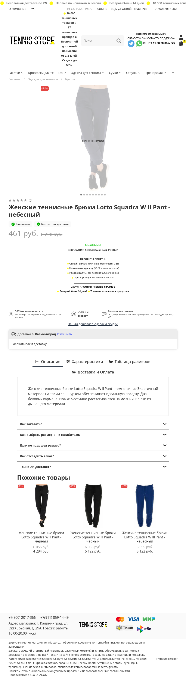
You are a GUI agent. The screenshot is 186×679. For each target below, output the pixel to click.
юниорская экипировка (40, 667)
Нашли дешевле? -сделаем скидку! (93, 324)
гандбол (141, 659)
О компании (18, 9)
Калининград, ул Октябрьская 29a (121, 9)
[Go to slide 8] (102, 194)
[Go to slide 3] (87, 194)
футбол (62, 659)
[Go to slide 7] (99, 194)
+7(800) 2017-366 (165, 9)
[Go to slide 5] (93, 194)
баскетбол (49, 659)
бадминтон (89, 659)
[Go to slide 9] (105, 194)
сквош (130, 659)
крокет (40, 663)
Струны (133, 73)
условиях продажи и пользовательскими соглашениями (92, 671)
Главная (15, 79)
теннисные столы (111, 663)
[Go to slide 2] (84, 194)
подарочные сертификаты (100, 667)
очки (73, 663)
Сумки (115, 73)
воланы (64, 663)
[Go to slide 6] (96, 194)
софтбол (51, 663)
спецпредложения (70, 667)
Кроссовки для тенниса (47, 73)
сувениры (130, 663)
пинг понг (27, 663)
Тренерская (155, 73)
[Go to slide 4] (90, 194)
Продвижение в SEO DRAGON (28, 675)
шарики (92, 663)
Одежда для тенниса (88, 73)
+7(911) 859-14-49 (54, 617)
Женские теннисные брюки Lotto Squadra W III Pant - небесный (144, 537)
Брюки (70, 79)
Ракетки (16, 73)
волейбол (74, 659)
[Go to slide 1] (81, 194)
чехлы (82, 663)
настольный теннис (111, 659)
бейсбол (14, 663)
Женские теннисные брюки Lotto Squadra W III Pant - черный (93, 537)
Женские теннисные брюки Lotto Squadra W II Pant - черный (41, 537)
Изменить (64, 334)
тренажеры (16, 667)
